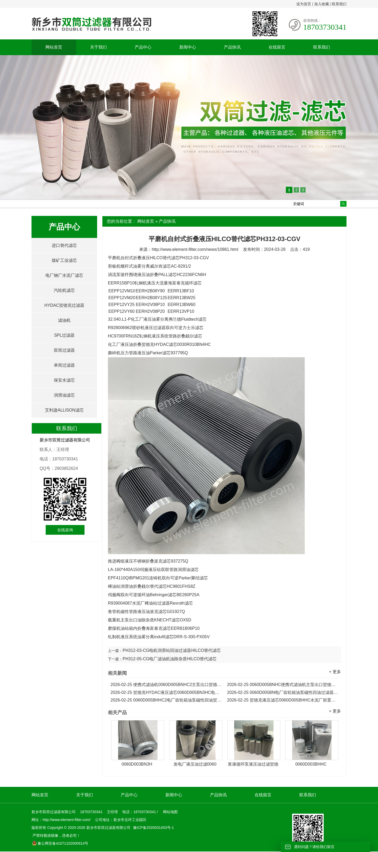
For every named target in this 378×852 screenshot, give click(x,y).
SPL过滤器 (64, 335)
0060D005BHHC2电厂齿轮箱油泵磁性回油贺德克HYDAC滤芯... (166, 700)
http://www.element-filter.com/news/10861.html (195, 249)
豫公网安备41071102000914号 (60, 843)
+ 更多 (335, 671)
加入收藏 (321, 4)
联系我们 (339, 4)
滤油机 (64, 320)
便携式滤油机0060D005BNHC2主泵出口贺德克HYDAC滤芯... (166, 684)
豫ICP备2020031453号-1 (153, 827)
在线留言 (277, 47)
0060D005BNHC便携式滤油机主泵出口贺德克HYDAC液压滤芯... (282, 684)
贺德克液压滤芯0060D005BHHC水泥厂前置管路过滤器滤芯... (282, 700)
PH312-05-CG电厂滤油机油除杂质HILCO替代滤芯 (170, 659)
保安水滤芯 (64, 380)
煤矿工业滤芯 (64, 260)
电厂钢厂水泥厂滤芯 (64, 275)
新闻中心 (187, 47)
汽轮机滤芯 (64, 290)
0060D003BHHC (311, 764)
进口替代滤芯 (64, 245)
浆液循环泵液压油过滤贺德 (253, 764)
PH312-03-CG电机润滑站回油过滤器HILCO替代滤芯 (172, 650)
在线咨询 (65, 530)
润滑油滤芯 (64, 395)
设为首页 (303, 4)
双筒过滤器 (64, 350)
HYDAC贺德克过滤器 (64, 305)
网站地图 (170, 812)
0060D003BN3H (137, 764)
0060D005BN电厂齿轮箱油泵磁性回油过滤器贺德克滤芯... (282, 692)
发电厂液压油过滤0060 (195, 764)
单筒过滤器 (64, 365)
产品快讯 (232, 47)
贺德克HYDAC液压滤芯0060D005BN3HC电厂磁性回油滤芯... (166, 692)
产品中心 (143, 47)
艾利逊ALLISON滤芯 (64, 410)
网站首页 (53, 47)
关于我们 (98, 47)
